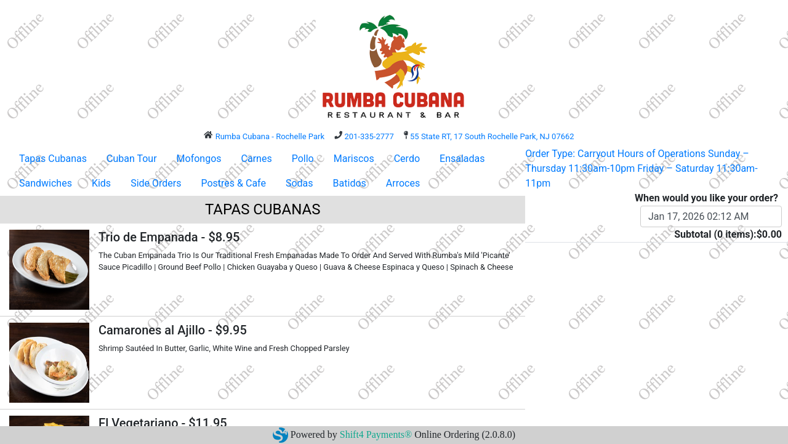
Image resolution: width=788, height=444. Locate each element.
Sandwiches (45, 183)
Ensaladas (462, 158)
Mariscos (354, 158)
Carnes (256, 158)
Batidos (349, 183)
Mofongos (199, 158)
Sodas (299, 183)
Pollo (303, 158)
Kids (101, 183)
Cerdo (407, 158)
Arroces (403, 183)
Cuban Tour (132, 158)
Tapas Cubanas (53, 158)
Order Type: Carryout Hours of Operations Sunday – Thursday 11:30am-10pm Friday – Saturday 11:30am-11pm (641, 168)
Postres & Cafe (233, 183)
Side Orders (156, 183)
